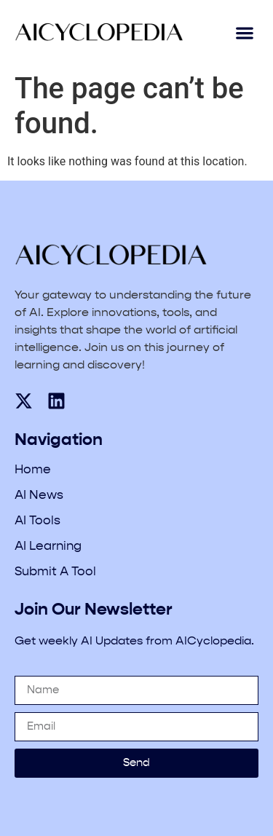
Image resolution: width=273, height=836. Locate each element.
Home (33, 470)
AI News (39, 495)
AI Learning (48, 546)
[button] (244, 33)
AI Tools (37, 521)
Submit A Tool (55, 572)
